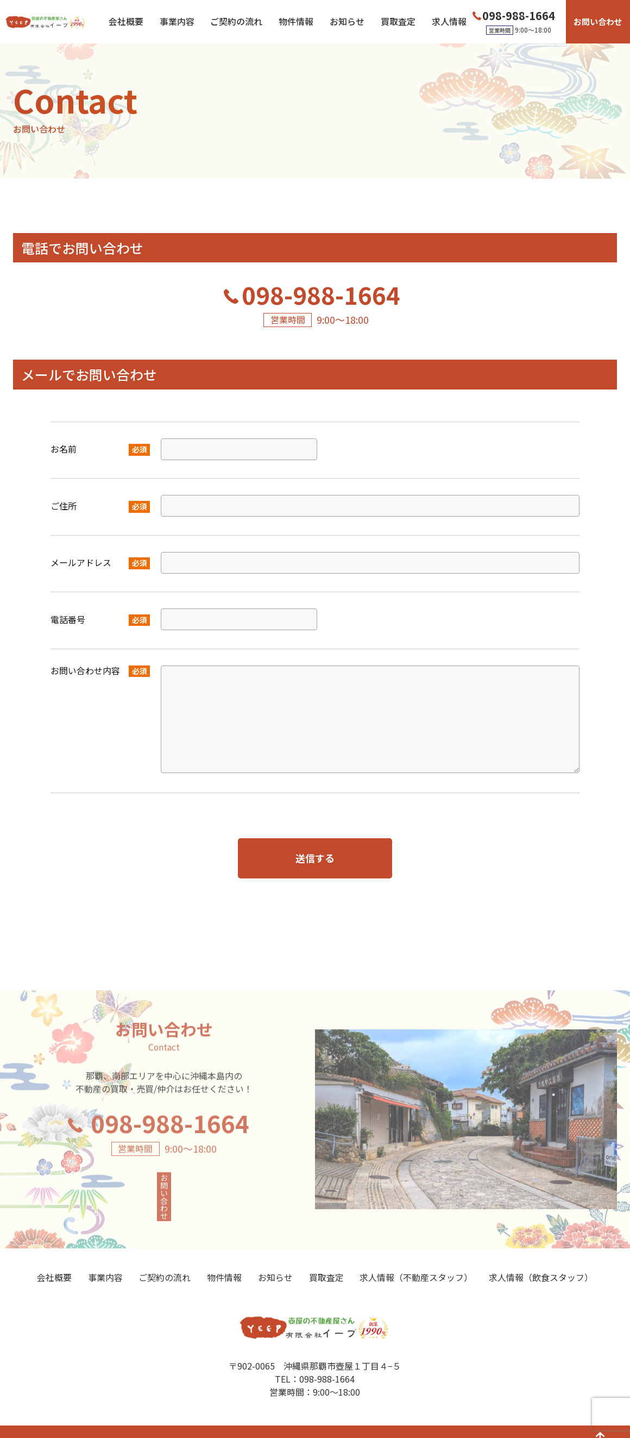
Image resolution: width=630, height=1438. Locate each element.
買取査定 (398, 21)
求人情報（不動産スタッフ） (416, 1259)
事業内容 (177, 21)
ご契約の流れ (236, 21)
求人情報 (449, 21)
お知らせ (347, 21)
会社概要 (126, 21)
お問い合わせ (598, 21)
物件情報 (296, 21)
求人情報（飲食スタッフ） (541, 1259)
